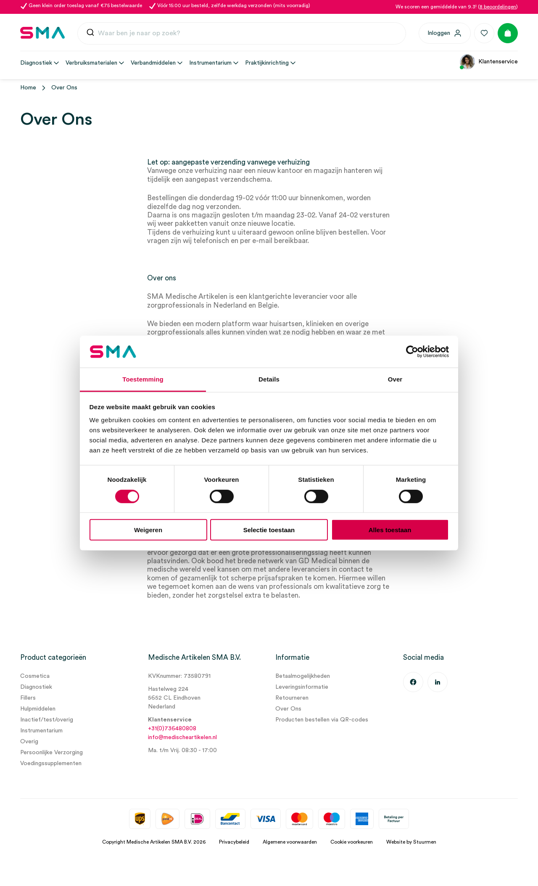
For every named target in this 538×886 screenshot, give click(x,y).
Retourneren (292, 698)
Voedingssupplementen (51, 763)
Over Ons (288, 709)
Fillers (28, 698)
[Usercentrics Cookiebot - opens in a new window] (412, 351)
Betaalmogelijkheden (302, 676)
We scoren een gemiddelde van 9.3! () (457, 6)
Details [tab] (269, 379)
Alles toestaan (390, 529)
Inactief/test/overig (46, 720)
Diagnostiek (36, 687)
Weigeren (148, 529)
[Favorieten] (484, 33)
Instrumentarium (41, 731)
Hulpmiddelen (37, 709)
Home (28, 88)
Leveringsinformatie (301, 687)
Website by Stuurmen (411, 841)
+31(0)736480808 (172, 729)
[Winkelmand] (508, 33)
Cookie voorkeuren (351, 841)
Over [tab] (395, 379)
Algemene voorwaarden (290, 841)
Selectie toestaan (269, 529)
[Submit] (90, 34)
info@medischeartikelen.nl (182, 737)
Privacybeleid (234, 841)
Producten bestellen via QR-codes (321, 720)
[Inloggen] (445, 33)
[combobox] (241, 33)
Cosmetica (35, 676)
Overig (29, 742)
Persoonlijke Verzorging (51, 752)
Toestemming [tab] (143, 379)
